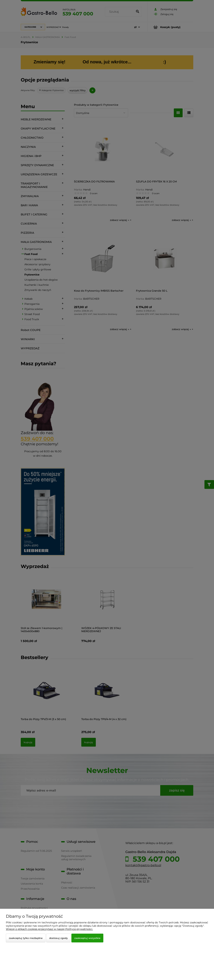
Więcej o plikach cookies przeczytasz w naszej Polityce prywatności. (49, 929)
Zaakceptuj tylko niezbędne (26, 938)
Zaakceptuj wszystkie (87, 938)
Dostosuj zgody (58, 938)
